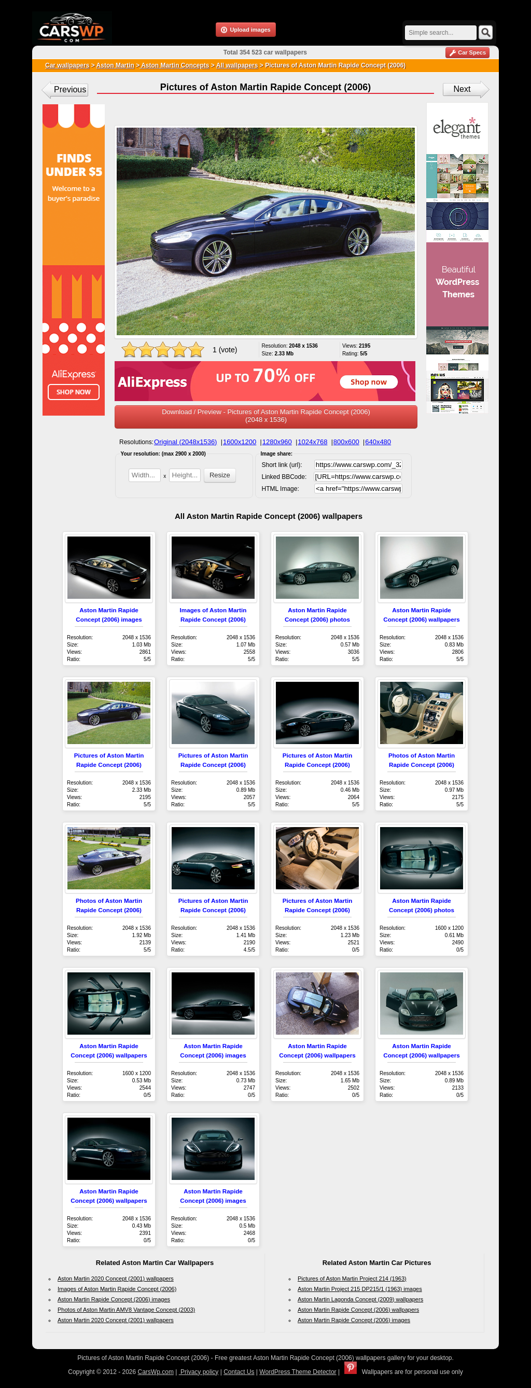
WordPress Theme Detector (297, 1372)
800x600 (346, 442)
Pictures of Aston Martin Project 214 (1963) (352, 1278)
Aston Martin (115, 65)
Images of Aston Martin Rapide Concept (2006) (117, 1289)
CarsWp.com (156, 1372)
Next (462, 89)
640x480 (378, 442)
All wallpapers (237, 65)
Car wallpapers (67, 65)
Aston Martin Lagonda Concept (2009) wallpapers (360, 1299)
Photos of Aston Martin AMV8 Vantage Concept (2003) (126, 1310)
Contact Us (238, 1372)
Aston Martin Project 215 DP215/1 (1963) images (360, 1289)
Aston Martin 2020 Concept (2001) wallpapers (116, 1278)
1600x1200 (239, 442)
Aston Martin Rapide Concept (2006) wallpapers (358, 1310)
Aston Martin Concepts (174, 65)
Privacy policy (199, 1372)
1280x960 (277, 442)
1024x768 (312, 442)
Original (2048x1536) (185, 442)
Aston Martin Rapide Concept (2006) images (114, 1299)
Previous (70, 89)
